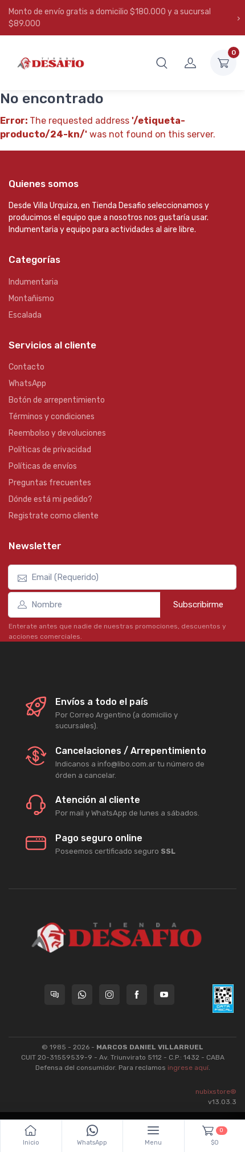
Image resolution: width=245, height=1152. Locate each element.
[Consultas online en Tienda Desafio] (54, 994)
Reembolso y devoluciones (57, 433)
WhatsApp (27, 383)
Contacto (26, 367)
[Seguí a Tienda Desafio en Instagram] (109, 994)
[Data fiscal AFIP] (223, 998)
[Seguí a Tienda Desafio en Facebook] (136, 994)
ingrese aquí (188, 1068)
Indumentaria (33, 282)
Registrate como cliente (54, 516)
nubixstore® (215, 1092)
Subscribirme (198, 604)
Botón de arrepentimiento (57, 400)
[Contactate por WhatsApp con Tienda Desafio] (82, 994)
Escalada (25, 315)
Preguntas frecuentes (50, 483)
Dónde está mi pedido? (50, 499)
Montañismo (31, 298)
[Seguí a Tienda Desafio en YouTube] (164, 994)
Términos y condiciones (52, 416)
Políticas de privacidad (50, 450)
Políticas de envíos (43, 466)
